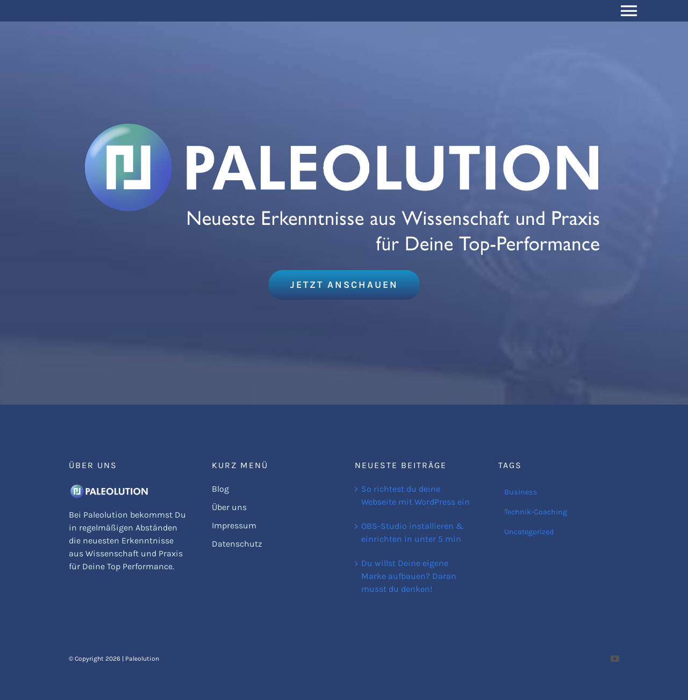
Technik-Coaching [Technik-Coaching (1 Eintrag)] (535, 512)
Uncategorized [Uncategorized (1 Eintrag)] (529, 531)
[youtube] (615, 658)
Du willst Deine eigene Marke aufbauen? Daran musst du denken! (408, 576)
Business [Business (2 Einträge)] (521, 492)
